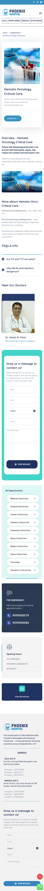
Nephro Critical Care (19, 546)
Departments (15, 33)
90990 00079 (18, 775)
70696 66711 (18, 772)
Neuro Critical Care (19, 538)
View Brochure (22, 696)
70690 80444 (18, 794)
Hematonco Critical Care (21, 570)
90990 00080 (19, 770)
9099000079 (21, 615)
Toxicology (15, 562)
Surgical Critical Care (19, 506)
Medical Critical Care (19, 499)
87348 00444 (18, 797)
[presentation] (24, 452)
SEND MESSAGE (22, 464)
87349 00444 (19, 792)
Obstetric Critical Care (20, 522)
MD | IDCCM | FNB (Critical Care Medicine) (20, 341)
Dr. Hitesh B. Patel (15, 337)
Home (5, 33)
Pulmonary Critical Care (20, 530)
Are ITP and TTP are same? (20, 259)
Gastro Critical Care (19, 554)
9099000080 (21, 622)
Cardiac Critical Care (19, 514)
